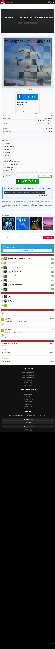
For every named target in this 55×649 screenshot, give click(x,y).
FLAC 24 (8, 2)
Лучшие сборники (28, 382)
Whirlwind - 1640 (5, 348)
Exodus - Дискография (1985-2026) (15, 280)
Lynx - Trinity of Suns (6, 352)
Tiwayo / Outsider (11, 288)
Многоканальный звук (28, 401)
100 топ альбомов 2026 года (28, 372)
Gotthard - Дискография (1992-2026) (16, 271)
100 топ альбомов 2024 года (28, 375)
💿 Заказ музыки (8, 314)
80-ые (26, 23)
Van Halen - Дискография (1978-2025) (16, 267)
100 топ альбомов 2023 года (28, 377)
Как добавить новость (28, 393)
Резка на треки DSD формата (28, 398)
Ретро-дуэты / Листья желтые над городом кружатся (20, 262)
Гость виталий (8, 329)
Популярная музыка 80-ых (28, 378)
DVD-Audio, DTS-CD (28, 399)
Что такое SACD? (28, 403)
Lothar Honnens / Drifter (13, 275)
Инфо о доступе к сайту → (12, 247)
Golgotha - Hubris (6, 361)
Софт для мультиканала (28, 408)
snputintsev (7, 318)
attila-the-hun (11, 305)
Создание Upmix (28, 404)
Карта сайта (28, 422)
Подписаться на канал (27, 250)
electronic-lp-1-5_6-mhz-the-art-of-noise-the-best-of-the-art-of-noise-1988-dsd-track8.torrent (24, 192)
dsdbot (10, 175)
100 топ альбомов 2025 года (28, 373)
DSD (7, 7)
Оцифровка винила (28, 406)
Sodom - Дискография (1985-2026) (15, 284)
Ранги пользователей (28, 394)
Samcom (10, 300)
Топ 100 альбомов (28, 380)
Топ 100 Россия (28, 385)
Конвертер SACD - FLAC (28, 396)
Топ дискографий (28, 383)
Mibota (9, 296)
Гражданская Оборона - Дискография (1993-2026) (19, 258)
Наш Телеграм (28, 419)
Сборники (33, 23)
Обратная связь (28, 426)
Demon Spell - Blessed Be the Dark (9, 343)
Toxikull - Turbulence (6, 356)
